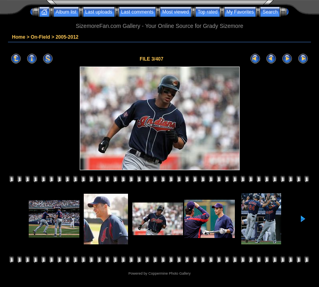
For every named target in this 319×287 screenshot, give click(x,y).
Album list (66, 12)
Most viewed (175, 12)
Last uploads (98, 12)
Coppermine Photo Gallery (169, 273)
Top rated (208, 12)
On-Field (40, 37)
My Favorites (240, 12)
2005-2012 (66, 37)
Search (270, 12)
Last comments (137, 12)
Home (18, 37)
